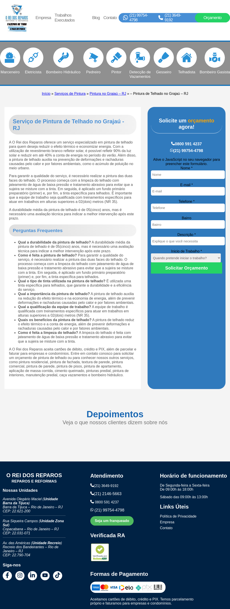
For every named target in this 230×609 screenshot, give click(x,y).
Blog (96, 17)
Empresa (43, 17)
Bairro (186, 218)
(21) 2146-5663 (108, 494)
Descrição (186, 235)
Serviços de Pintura (70, 94)
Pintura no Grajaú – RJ (108, 94)
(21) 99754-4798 (138, 17)
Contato (110, 17)
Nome (186, 168)
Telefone (187, 201)
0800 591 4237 (188, 144)
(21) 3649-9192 (173, 17)
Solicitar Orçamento (186, 267)
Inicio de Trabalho (186, 251)
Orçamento (212, 17)
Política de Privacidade (178, 516)
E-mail (186, 185)
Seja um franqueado (112, 521)
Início (46, 94)
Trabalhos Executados (65, 17)
